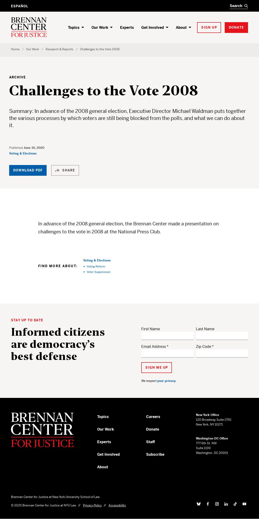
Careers (153, 416)
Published (16, 148)
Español (19, 6)
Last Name (205, 329)
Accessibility (117, 505)
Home (15, 49)
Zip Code (203, 346)
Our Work (99, 27)
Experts (127, 27)
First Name (150, 329)
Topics (74, 27)
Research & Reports (59, 49)
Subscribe (155, 454)
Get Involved (152, 27)
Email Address (153, 346)
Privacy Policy (92, 505)
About (181, 27)
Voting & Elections (23, 153)
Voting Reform (96, 266)
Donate (152, 429)
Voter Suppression (98, 272)
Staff (150, 441)
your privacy (166, 381)
